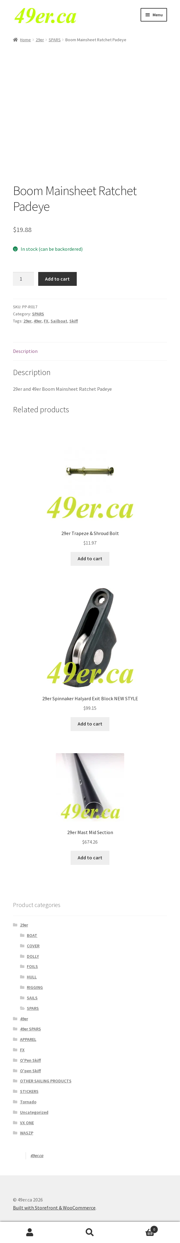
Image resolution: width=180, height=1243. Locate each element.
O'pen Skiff (30, 1070)
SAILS (32, 998)
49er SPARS (30, 1029)
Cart (139, 1228)
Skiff (73, 321)
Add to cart (57, 279)
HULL (32, 977)
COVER (33, 946)
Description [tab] (25, 351)
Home (25, 39)
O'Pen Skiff (30, 1060)
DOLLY (33, 956)
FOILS (32, 966)
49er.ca (37, 1155)
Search (90, 1232)
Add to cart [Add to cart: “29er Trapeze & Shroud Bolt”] (90, 558)
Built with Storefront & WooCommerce (54, 1208)
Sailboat (59, 321)
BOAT (32, 935)
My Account (30, 1232)
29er (40, 39)
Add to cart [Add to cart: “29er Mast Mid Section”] (90, 857)
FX (46, 321)
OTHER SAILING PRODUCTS (46, 1081)
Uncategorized (34, 1112)
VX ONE (27, 1122)
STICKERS (29, 1091)
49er (38, 321)
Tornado (28, 1102)
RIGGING (35, 987)
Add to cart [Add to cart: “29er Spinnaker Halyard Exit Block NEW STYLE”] (90, 724)
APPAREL (28, 1039)
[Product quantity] (23, 279)
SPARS (55, 39)
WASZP (26, 1133)
